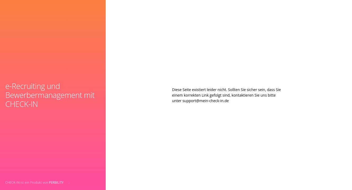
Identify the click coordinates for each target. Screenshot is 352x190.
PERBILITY (56, 182)
